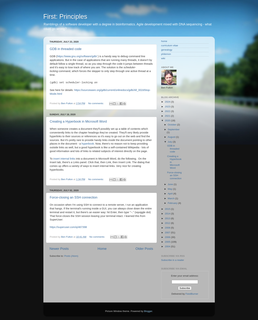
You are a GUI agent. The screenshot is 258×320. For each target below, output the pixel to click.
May (170, 189)
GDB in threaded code (66, 49)
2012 (168, 223)
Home (102, 248)
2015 (168, 209)
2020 (168, 120)
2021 (168, 116)
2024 (168, 101)
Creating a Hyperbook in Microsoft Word (78, 121)
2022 (168, 111)
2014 (168, 213)
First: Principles (65, 16)
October (172, 124)
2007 (168, 232)
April (170, 193)
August (172, 137)
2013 (168, 218)
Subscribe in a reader (172, 260)
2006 (168, 237)
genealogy (166, 49)
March (171, 198)
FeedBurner (192, 293)
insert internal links (64, 158)
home (164, 41)
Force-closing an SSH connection (73, 197)
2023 (168, 106)
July (170, 141)
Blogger (148, 311)
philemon (166, 54)
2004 (168, 246)
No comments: (96, 103)
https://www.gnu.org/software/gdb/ (77, 56)
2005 (168, 241)
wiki (163, 58)
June (171, 184)
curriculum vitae (169, 45)
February (173, 203)
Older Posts (144, 248)
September (174, 129)
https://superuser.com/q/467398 (68, 227)
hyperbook (88, 143)
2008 (168, 227)
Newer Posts (59, 248)
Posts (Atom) (71, 256)
